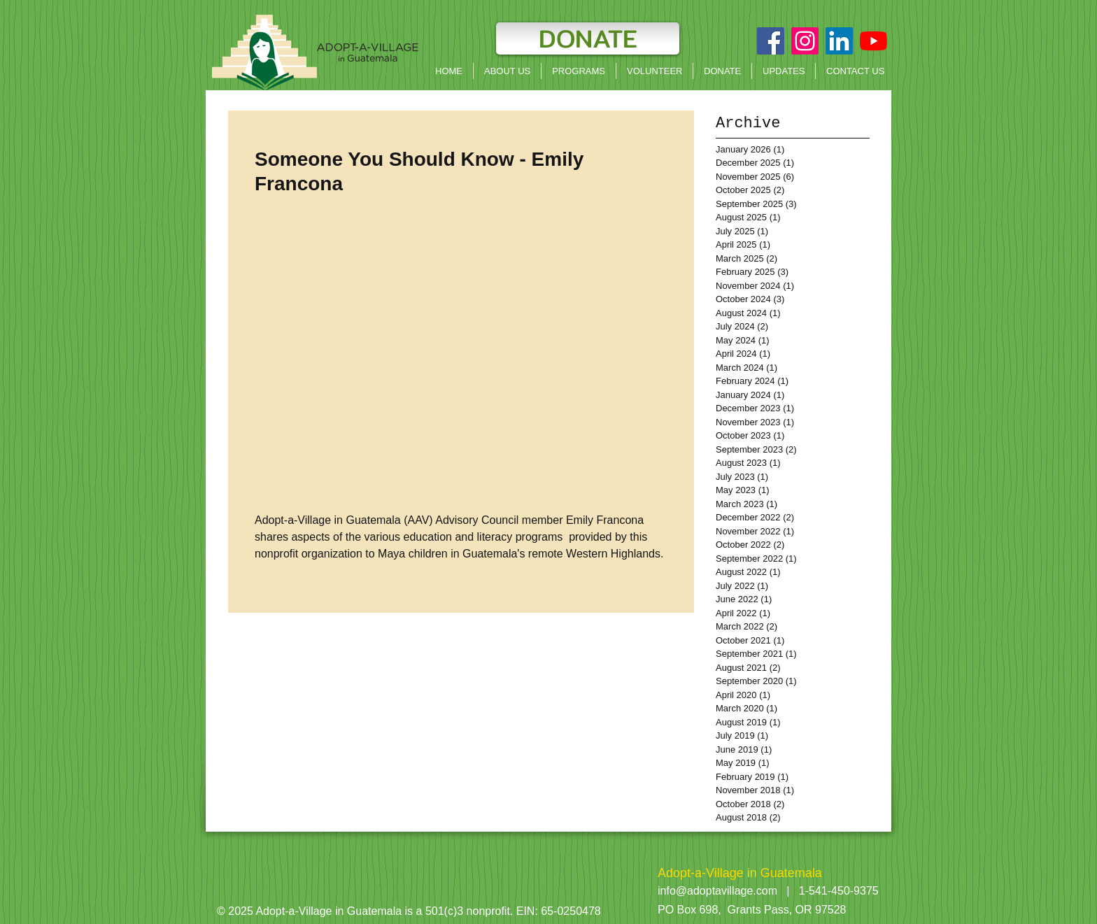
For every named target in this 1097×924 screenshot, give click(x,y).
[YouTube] (873, 41)
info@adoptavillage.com (717, 891)
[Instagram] (805, 41)
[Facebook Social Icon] (770, 41)
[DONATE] (587, 38)
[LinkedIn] (839, 41)
